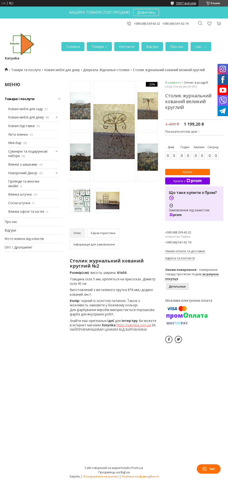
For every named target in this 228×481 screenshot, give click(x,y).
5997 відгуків (186, 3)
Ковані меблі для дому (62, 70)
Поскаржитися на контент (101, 476)
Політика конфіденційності (140, 476)
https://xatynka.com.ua (134, 325)
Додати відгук (209, 24)
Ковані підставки (21, 126)
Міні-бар (14, 143)
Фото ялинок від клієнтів (24, 238)
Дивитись (146, 12)
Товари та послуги (26, 70)
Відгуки (152, 46)
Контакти (126, 46)
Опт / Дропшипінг (18, 247)
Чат (208, 469)
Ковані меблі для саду (25, 109)
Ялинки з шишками (22, 164)
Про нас (177, 46)
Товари (97, 46)
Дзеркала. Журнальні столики (106, 70)
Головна (73, 46)
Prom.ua (137, 468)
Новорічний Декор (22, 173)
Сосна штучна (19, 203)
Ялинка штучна (20, 194)
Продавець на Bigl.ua (114, 472)
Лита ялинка (18, 134)
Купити (187, 172)
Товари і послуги (19, 99)
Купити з (187, 181)
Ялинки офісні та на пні (26, 211)
